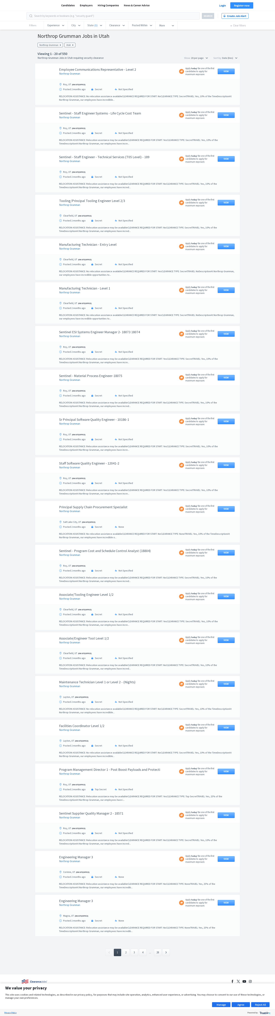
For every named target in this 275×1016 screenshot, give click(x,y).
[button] (56, 25)
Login (222, 5)
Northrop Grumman (69, 73)
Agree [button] (240, 1004)
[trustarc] (264, 1012)
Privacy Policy (10, 1012)
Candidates (68, 5)
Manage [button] (221, 1004)
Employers (86, 5)
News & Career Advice (137, 5)
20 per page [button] (199, 58)
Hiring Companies (108, 5)
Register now (242, 5)
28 (157, 952)
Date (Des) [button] (229, 58)
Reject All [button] (260, 1004)
